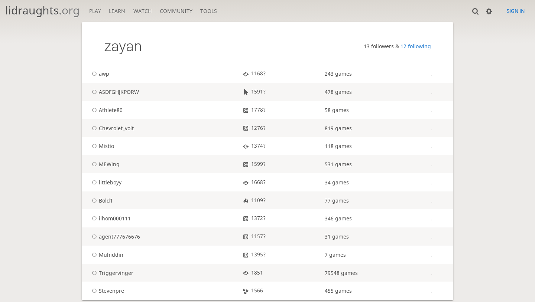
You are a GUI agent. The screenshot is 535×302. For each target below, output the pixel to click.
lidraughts (42, 10)
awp (99, 73)
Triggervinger (111, 272)
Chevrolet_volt (112, 128)
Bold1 (101, 200)
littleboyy (105, 182)
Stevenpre (107, 290)
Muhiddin (106, 254)
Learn (117, 10)
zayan (123, 46)
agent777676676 (115, 236)
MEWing (105, 164)
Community (176, 10)
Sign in (515, 11)
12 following (416, 46)
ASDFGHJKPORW (114, 91)
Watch (142, 10)
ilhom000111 (110, 218)
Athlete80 (106, 110)
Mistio (102, 146)
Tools (208, 10)
